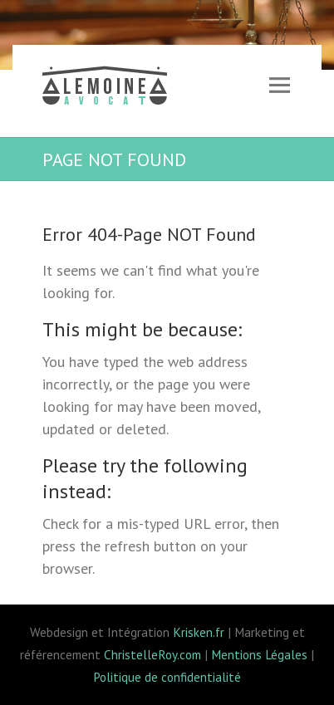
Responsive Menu (279, 86)
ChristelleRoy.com (152, 654)
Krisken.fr (198, 632)
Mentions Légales (259, 654)
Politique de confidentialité (167, 676)
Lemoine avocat (104, 88)
